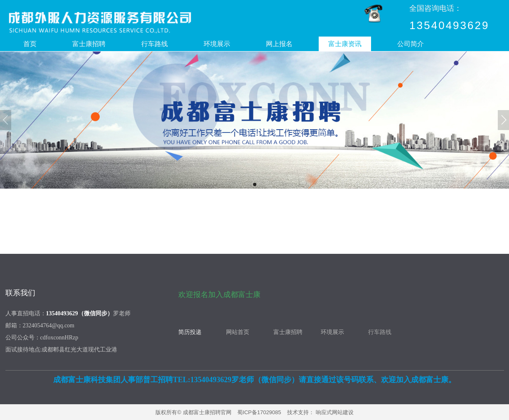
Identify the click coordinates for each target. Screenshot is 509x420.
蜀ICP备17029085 (259, 412)
